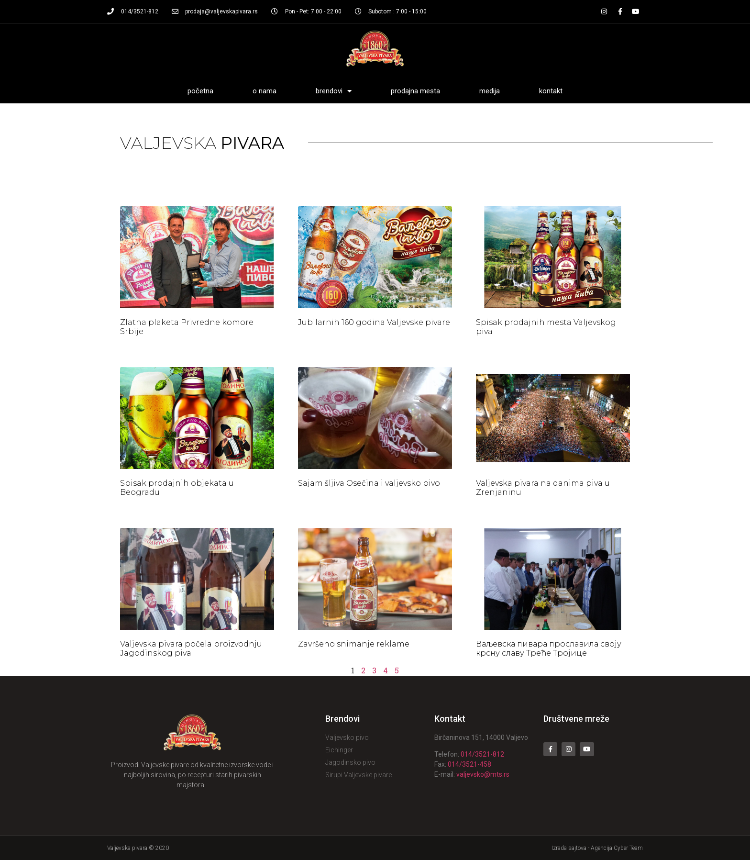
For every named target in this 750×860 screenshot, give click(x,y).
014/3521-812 (482, 754)
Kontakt (550, 91)
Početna (200, 91)
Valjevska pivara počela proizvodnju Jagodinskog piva (191, 648)
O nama (264, 91)
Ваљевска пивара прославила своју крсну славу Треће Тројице (548, 648)
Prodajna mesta (415, 91)
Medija (489, 91)
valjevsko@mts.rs (482, 774)
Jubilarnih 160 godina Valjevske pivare (374, 322)
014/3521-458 (469, 764)
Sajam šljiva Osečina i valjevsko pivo (369, 483)
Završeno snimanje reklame (353, 643)
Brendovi (334, 91)
